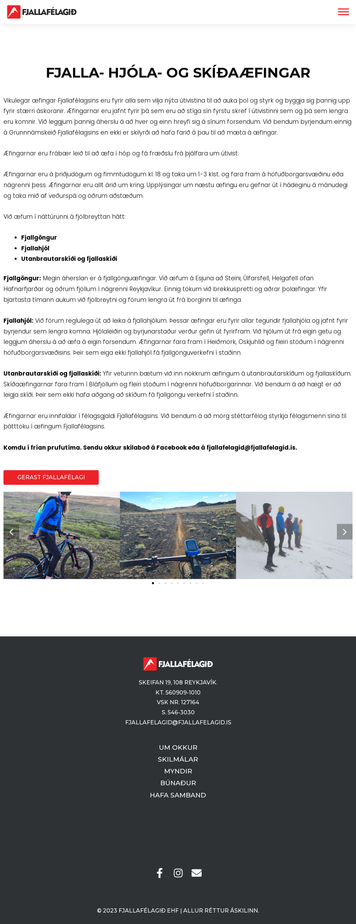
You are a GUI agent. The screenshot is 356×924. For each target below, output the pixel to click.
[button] (11, 532)
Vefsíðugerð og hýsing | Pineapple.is (14, 728)
